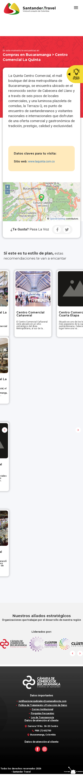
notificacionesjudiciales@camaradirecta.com (42, 706)
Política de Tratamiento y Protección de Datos (42, 710)
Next (78, 433)
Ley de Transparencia (42, 722)
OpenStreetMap (57, 218)
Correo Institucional (42, 714)
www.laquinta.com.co (41, 161)
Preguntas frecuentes (42, 718)
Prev (5, 433)
